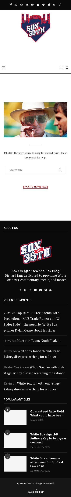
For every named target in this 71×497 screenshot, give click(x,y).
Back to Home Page (35, 186)
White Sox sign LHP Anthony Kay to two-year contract (48, 438)
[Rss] (54, 4)
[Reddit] (49, 4)
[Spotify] (43, 4)
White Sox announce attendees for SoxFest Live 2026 (46, 462)
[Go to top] (35, 491)
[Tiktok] (60, 4)
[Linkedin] (27, 4)
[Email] (38, 4)
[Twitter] (16, 4)
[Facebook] (11, 4)
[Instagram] (21, 4)
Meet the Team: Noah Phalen (38, 340)
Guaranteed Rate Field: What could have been (47, 413)
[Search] (67, 67)
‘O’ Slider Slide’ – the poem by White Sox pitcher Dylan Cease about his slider (32, 324)
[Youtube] (32, 4)
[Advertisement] (36, 54)
